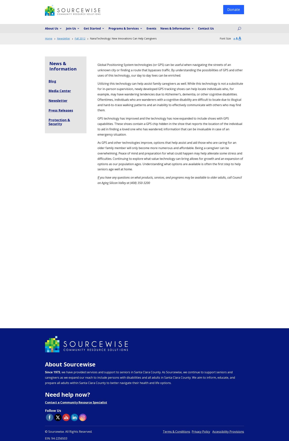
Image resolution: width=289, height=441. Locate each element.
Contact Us (206, 28)
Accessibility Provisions (228, 432)
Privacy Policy (201, 432)
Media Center (59, 91)
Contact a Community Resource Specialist (76, 402)
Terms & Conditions (176, 432)
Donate (233, 9)
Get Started (92, 28)
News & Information (175, 28)
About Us (51, 28)
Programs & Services (124, 28)
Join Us (71, 28)
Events (151, 28)
